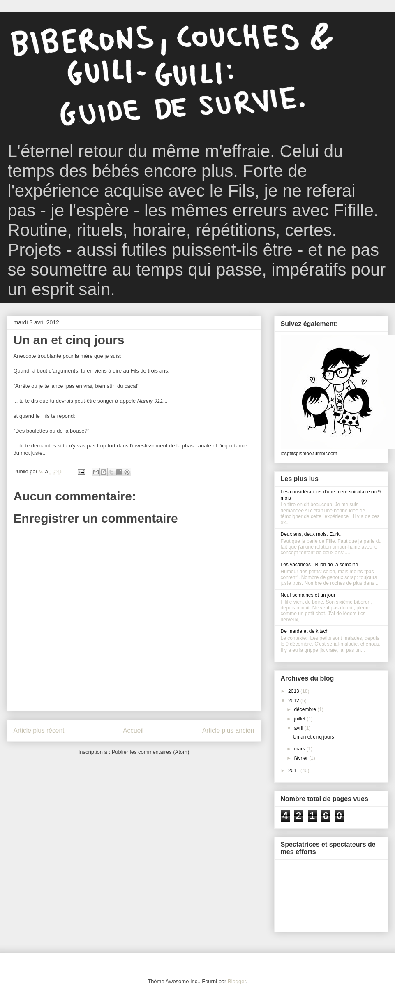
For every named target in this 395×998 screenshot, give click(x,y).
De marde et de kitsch (305, 631)
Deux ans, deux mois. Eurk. (311, 534)
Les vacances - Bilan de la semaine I (321, 564)
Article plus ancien (228, 730)
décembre (305, 709)
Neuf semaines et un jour (308, 595)
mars (300, 749)
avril (299, 728)
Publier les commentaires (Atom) (150, 752)
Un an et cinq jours (313, 737)
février (301, 758)
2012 (294, 701)
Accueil (133, 730)
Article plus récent (39, 730)
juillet (300, 719)
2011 (294, 770)
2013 (294, 691)
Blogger (237, 981)
